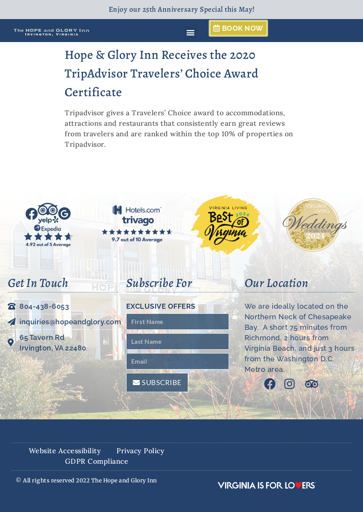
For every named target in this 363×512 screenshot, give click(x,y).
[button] (190, 32)
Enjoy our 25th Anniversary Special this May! (182, 9)
